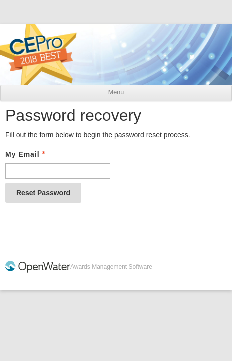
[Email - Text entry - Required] (57, 171)
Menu (116, 92)
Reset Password (43, 193)
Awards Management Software (111, 266)
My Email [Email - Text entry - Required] (26, 154)
